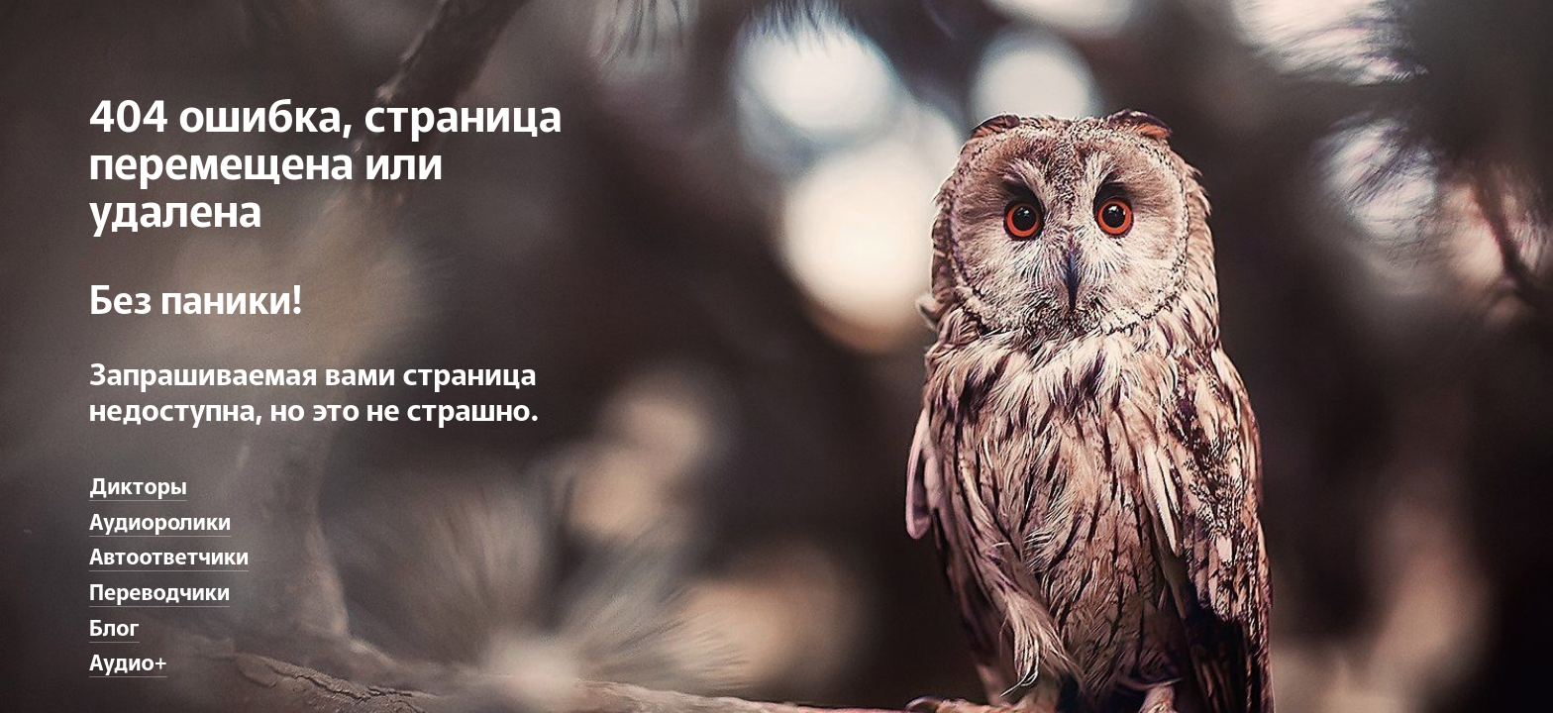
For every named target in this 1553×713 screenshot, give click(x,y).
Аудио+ (128, 660)
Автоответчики (169, 554)
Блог (114, 626)
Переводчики (159, 590)
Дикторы (138, 484)
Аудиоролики (160, 520)
